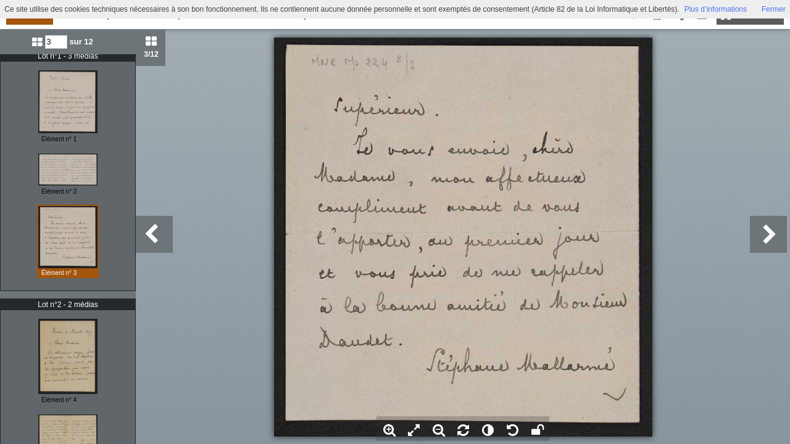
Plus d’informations (715, 9)
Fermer (774, 9)
